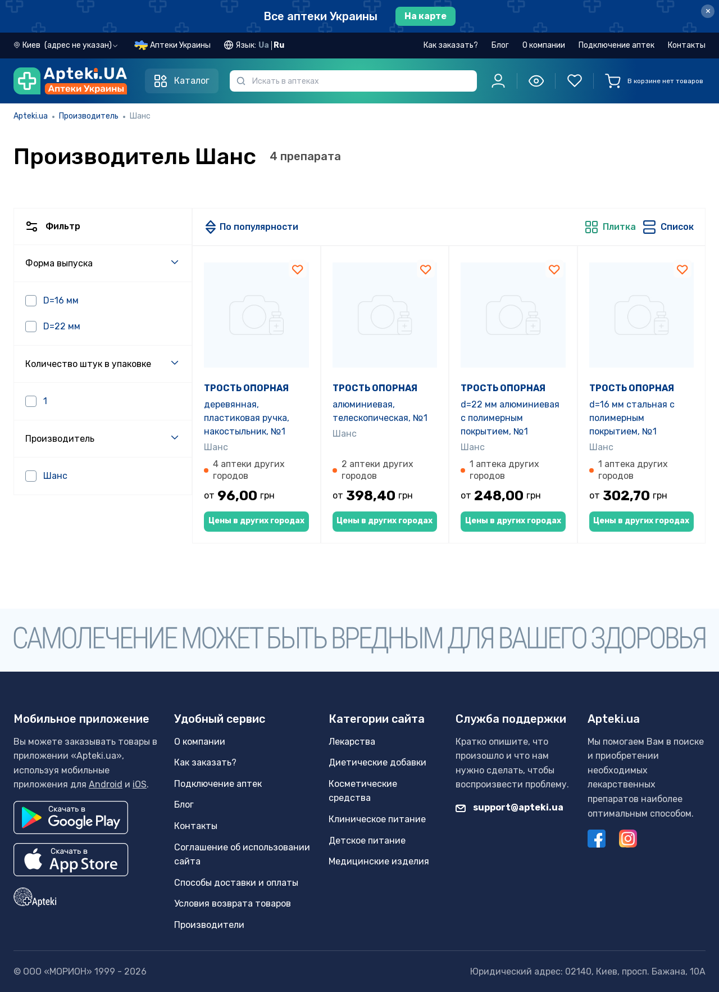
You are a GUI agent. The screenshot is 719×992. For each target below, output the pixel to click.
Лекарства (352, 741)
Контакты (687, 45)
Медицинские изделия (379, 861)
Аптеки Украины (180, 45)
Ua (263, 45)
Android (105, 784)
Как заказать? (451, 45)
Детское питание (367, 840)
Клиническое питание (377, 819)
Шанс (216, 447)
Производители (209, 924)
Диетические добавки (377, 762)
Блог (500, 45)
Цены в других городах (256, 521)
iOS (140, 784)
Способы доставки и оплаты (236, 882)
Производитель (89, 116)
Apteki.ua (30, 116)
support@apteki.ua (509, 807)
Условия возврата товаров (232, 903)
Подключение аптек (616, 45)
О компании (543, 45)
